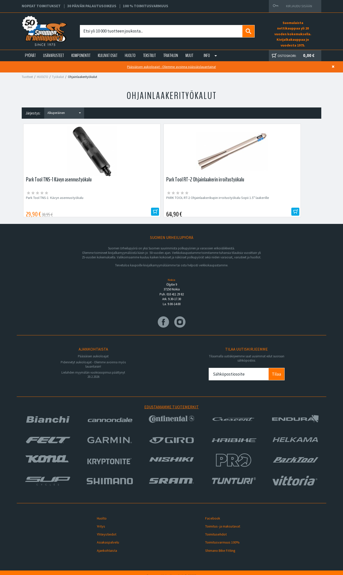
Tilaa (276, 378)
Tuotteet (27, 77)
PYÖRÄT (30, 55)
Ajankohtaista (103, 545)
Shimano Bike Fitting (217, 545)
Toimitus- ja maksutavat (219, 527)
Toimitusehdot (212, 533)
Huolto (98, 521)
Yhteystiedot (103, 533)
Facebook (209, 521)
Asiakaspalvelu (104, 539)
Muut (189, 55)
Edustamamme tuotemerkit (171, 410)
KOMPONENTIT (80, 55)
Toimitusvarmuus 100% (219, 539)
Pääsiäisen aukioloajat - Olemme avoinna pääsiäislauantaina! (171, 66)
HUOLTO (130, 55)
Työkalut (58, 77)
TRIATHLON (170, 55)
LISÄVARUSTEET (53, 55)
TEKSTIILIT (149, 55)
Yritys (97, 527)
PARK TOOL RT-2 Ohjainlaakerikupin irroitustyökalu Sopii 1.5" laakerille (127, 200)
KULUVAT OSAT (107, 55)
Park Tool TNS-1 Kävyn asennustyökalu (55, 198)
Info (207, 55)
